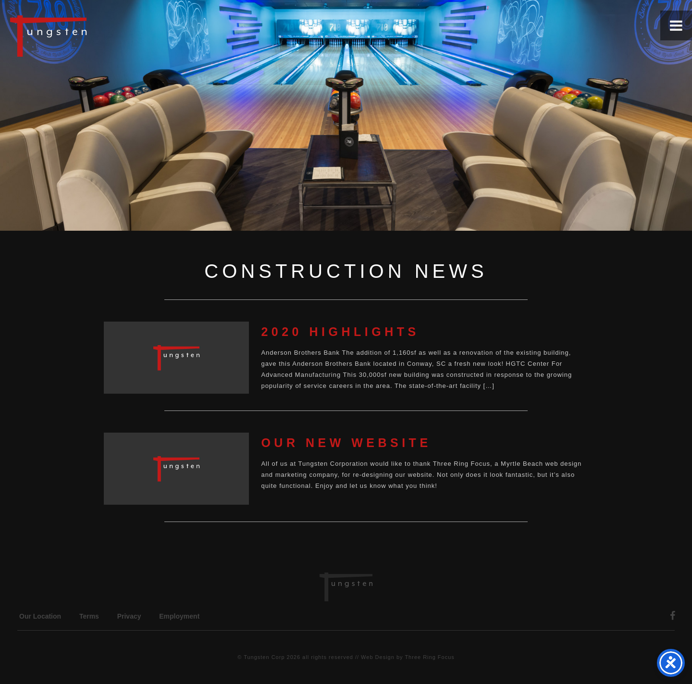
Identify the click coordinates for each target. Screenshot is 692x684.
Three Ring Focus (429, 657)
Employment (179, 616)
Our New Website (346, 442)
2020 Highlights (340, 331)
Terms (89, 616)
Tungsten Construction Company (82, 35)
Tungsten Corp (264, 657)
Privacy (129, 616)
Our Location (40, 616)
